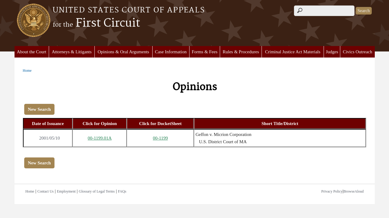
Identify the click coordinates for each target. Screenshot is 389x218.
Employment (66, 191)
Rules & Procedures (241, 51)
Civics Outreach (357, 51)
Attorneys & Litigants (72, 51)
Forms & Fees (204, 51)
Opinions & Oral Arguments (123, 51)
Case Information (171, 51)
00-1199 (160, 138)
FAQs (122, 191)
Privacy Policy (331, 191)
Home (27, 70)
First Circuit (96, 23)
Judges (332, 51)
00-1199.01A (100, 138)
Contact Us (46, 191)
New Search (39, 109)
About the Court (31, 51)
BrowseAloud (354, 191)
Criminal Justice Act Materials (292, 51)
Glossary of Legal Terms (97, 191)
